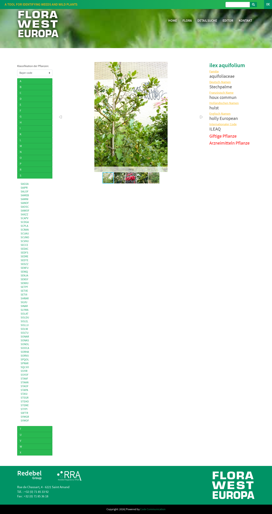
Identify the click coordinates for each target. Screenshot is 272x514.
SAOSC (25, 207)
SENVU (24, 283)
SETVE (24, 291)
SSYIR (24, 371)
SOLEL (24, 321)
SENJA (24, 275)
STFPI (24, 409)
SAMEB (25, 195)
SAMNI (24, 199)
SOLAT (24, 313)
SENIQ (24, 271)
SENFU (24, 268)
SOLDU (25, 317)
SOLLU (25, 325)
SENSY (24, 279)
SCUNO (25, 237)
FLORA (187, 20)
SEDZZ (24, 264)
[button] (60, 117)
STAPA (24, 390)
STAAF (24, 378)
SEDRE (24, 256)
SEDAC (24, 249)
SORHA (25, 352)
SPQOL (25, 359)
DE (268, 4)
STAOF (24, 386)
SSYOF (24, 375)
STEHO (25, 401)
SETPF (24, 287)
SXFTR (24, 413)
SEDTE (24, 260)
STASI (24, 394)
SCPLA (24, 226)
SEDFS (24, 252)
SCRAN (25, 229)
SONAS (25, 340)
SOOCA (25, 348)
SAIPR (24, 187)
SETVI (24, 294)
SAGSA (25, 184)
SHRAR (25, 298)
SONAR (25, 336)
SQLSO (25, 367)
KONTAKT (245, 20)
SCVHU (25, 241)
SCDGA (25, 222)
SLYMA (24, 310)
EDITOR (228, 20)
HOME (172, 20)
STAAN (24, 382)
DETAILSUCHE (207, 20)
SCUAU (25, 233)
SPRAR (24, 363)
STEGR (24, 397)
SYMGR (25, 417)
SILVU (24, 302)
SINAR (24, 306)
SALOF (24, 191)
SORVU (25, 355)
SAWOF (25, 210)
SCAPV (24, 218)
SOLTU (24, 333)
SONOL (25, 344)
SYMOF (25, 420)
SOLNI (24, 329)
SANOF (25, 203)
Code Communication (152, 509)
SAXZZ (24, 214)
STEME (25, 405)
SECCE (24, 245)
